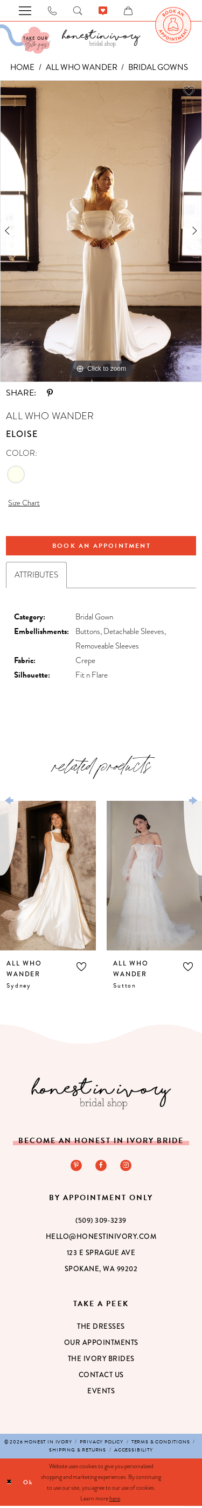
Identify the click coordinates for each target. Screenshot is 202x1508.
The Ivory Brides (101, 1360)
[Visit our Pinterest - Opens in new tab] (76, 1167)
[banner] (101, 38)
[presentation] (48, 877)
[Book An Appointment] (173, 25)
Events (101, 1393)
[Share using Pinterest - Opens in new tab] (50, 393)
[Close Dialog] (9, 1484)
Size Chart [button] (24, 503)
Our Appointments (101, 1344)
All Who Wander (81, 67)
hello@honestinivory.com (101, 1238)
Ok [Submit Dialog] (28, 1484)
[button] (81, 968)
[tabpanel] (101, 231)
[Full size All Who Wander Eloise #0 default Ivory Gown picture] (101, 231)
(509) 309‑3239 (100, 1222)
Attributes (36, 576)
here (114, 1500)
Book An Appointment (101, 546)
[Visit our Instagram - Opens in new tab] (127, 1167)
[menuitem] (173, 25)
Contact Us (101, 1377)
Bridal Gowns (158, 67)
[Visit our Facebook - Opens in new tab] (101, 1167)
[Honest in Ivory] (101, 1094)
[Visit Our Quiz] (25, 39)
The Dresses (101, 1328)
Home (22, 67)
